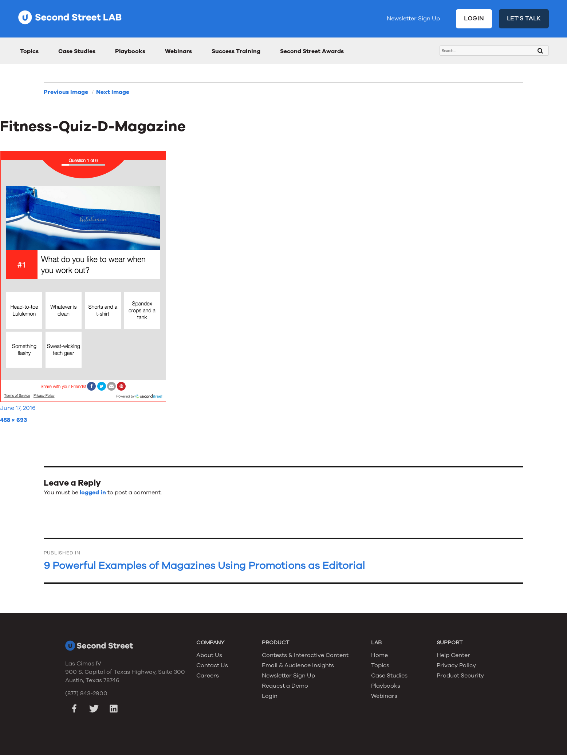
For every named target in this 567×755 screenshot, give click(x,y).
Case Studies (76, 51)
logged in (93, 493)
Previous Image (66, 92)
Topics (29, 51)
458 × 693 (13, 420)
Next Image (112, 92)
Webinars (178, 51)
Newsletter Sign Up (413, 19)
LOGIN (474, 19)
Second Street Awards (312, 51)
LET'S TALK (524, 19)
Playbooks (130, 51)
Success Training (236, 51)
